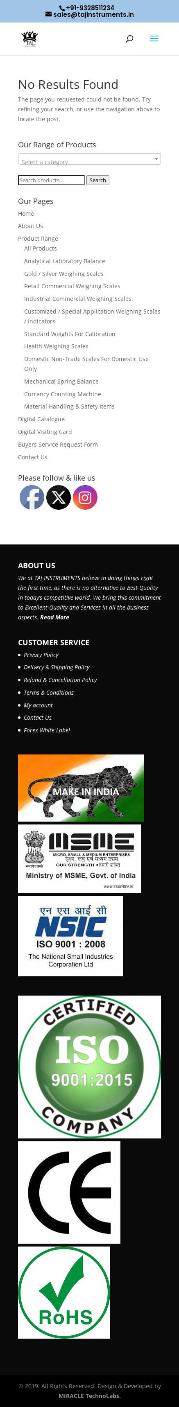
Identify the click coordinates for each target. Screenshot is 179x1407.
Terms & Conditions (49, 692)
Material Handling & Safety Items (69, 406)
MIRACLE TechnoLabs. (90, 1396)
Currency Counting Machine (62, 394)
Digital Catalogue (41, 419)
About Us (30, 226)
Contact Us (33, 457)
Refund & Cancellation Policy (60, 680)
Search (98, 180)
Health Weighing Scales (56, 346)
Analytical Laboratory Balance (64, 261)
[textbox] (89, 162)
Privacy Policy (41, 655)
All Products (40, 248)
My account (38, 705)
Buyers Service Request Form (58, 444)
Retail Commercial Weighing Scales (72, 286)
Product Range (38, 238)
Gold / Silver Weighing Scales (64, 274)
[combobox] (89, 159)
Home (26, 213)
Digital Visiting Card (45, 432)
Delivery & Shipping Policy (56, 667)
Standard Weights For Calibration (70, 334)
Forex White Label (47, 730)
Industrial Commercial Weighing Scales (77, 299)
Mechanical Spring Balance (61, 381)
